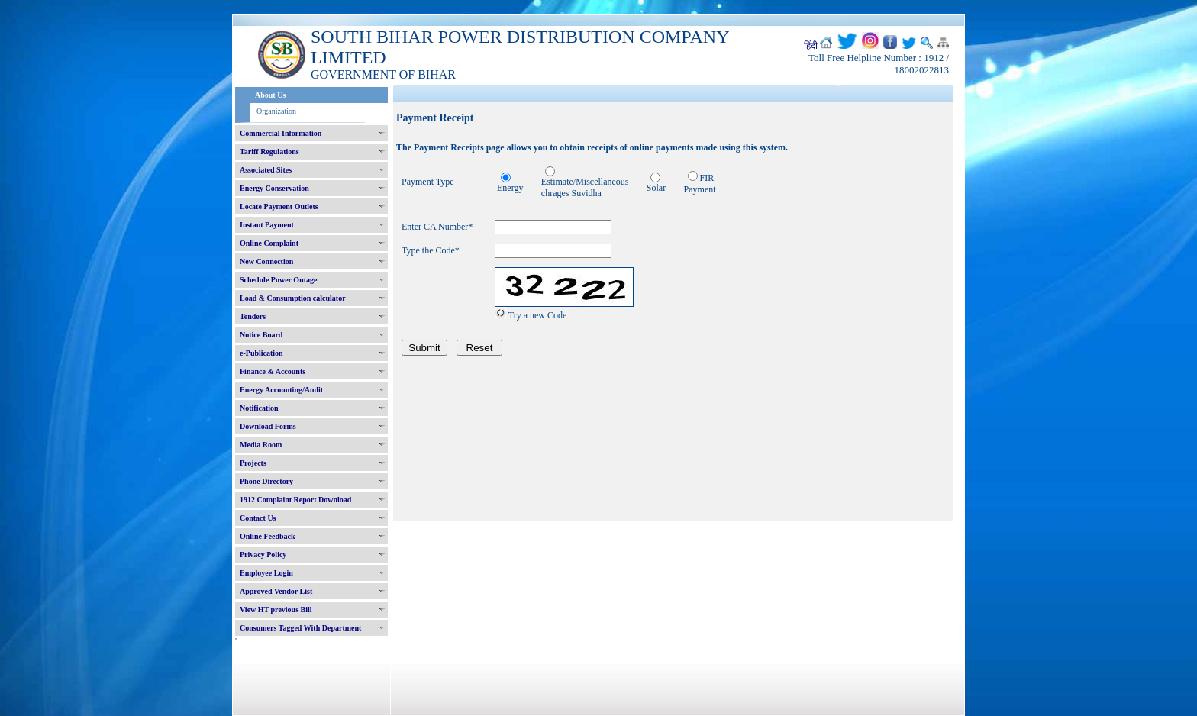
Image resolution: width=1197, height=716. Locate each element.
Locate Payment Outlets (279, 206)
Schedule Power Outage (278, 280)
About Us (270, 95)
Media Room (261, 444)
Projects (253, 463)
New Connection (266, 261)
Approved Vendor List (276, 591)
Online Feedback (267, 536)
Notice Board (261, 335)
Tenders (253, 316)
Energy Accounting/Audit (281, 389)
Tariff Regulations (269, 151)
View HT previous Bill (276, 609)
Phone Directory (266, 481)
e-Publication (261, 353)
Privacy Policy (263, 554)
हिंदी (811, 45)
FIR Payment (700, 184)
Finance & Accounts (272, 371)
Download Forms (268, 426)
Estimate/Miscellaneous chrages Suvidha (585, 187)
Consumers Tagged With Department (300, 628)
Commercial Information (280, 133)
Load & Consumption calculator (293, 298)
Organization (276, 111)
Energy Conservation (274, 188)
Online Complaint (269, 243)
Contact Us (258, 518)
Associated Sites (266, 170)
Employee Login (266, 573)
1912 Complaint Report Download (295, 499)
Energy (510, 187)
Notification (259, 408)
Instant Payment (267, 225)
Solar (656, 187)
